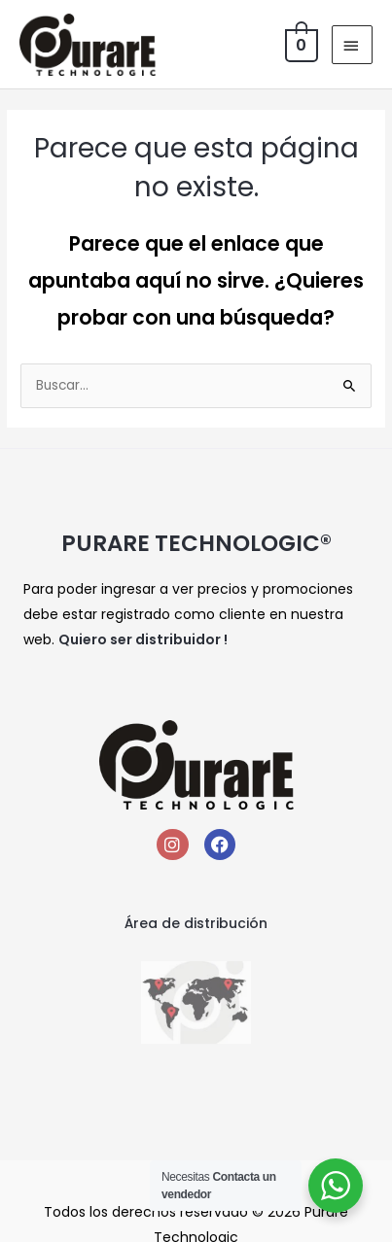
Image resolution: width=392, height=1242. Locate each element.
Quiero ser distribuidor (139, 639)
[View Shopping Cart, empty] (299, 44)
